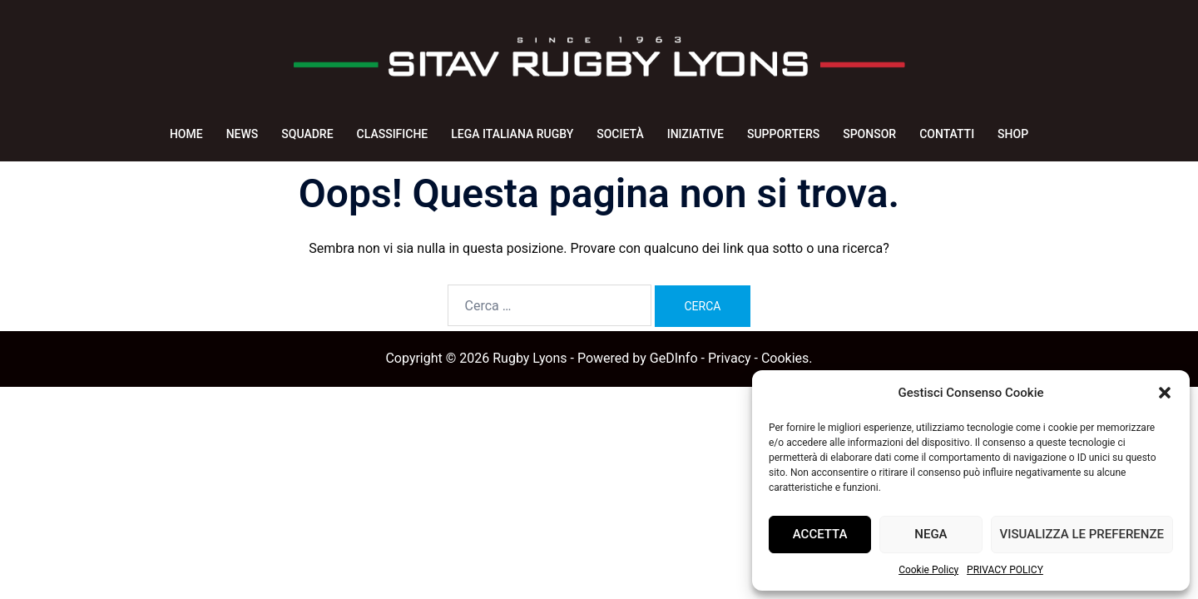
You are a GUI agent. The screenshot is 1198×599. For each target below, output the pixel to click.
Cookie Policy (928, 570)
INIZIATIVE (695, 134)
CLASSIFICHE (392, 134)
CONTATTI (946, 134)
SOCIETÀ (620, 134)
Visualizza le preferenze (1082, 534)
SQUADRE (307, 134)
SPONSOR (869, 134)
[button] (1164, 392)
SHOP (1013, 134)
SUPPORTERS (783, 134)
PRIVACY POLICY (1005, 570)
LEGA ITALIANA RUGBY (512, 134)
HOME (186, 134)
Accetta (820, 534)
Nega (930, 534)
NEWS (242, 134)
